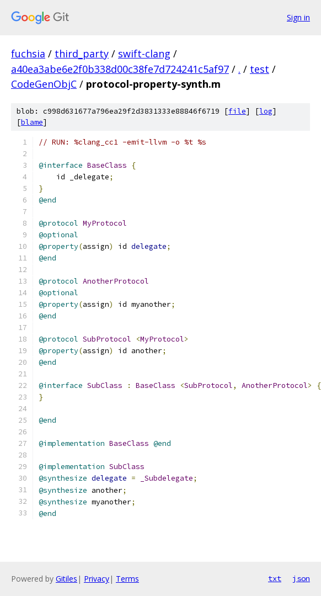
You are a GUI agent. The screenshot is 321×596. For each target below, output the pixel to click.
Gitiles (66, 578)
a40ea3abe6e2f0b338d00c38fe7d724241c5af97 (120, 69)
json (301, 578)
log (265, 111)
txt (274, 578)
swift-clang (144, 53)
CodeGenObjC (44, 84)
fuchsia (28, 53)
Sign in (298, 17)
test (259, 69)
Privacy (96, 578)
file (237, 111)
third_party (82, 53)
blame (32, 122)
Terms (127, 578)
